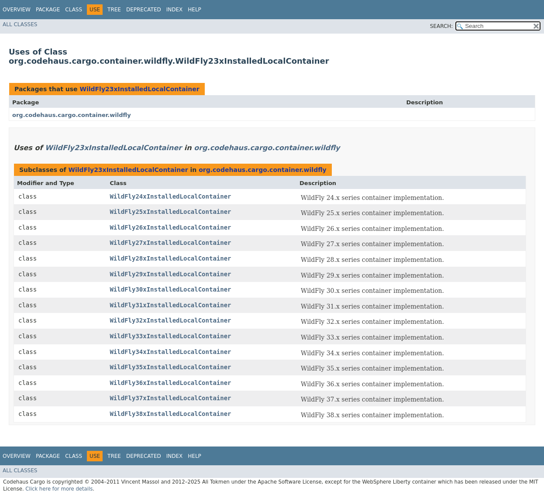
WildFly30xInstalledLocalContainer (170, 289)
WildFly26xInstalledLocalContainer (170, 227)
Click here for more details (59, 489)
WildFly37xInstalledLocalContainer (170, 398)
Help (194, 10)
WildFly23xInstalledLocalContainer (139, 89)
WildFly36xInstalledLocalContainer (170, 382)
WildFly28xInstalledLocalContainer (170, 258)
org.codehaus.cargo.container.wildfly (71, 115)
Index (174, 10)
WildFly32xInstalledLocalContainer (170, 320)
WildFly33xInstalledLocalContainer (170, 336)
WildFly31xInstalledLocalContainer (170, 305)
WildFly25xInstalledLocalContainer (170, 211)
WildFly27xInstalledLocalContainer (170, 242)
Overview (17, 10)
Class (73, 10)
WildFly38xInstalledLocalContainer (170, 413)
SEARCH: (441, 26)
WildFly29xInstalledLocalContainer (170, 274)
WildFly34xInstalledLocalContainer (170, 351)
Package (48, 10)
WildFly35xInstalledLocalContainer (170, 367)
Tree (114, 10)
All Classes (20, 24)
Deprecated (143, 10)
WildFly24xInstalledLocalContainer (170, 196)
